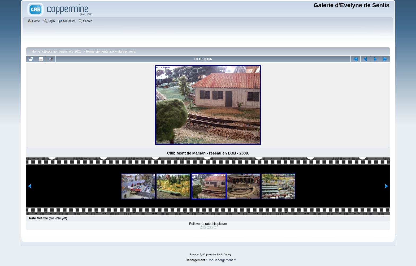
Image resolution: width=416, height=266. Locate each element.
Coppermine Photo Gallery (217, 254)
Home (36, 51)
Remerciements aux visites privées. (111, 51)
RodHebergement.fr (222, 260)
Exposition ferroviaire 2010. (63, 51)
